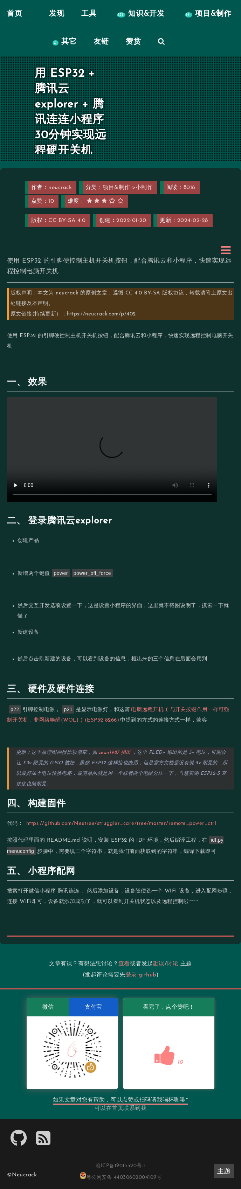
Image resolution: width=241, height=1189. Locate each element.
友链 (101, 42)
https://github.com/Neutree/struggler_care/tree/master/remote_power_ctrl (121, 823)
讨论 (172, 964)
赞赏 (133, 42)
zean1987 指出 (114, 752)
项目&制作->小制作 (128, 187)
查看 (124, 964)
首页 (117, 1108)
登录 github (140, 975)
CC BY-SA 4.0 (66, 220)
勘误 (159, 964)
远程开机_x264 (112, 449)
